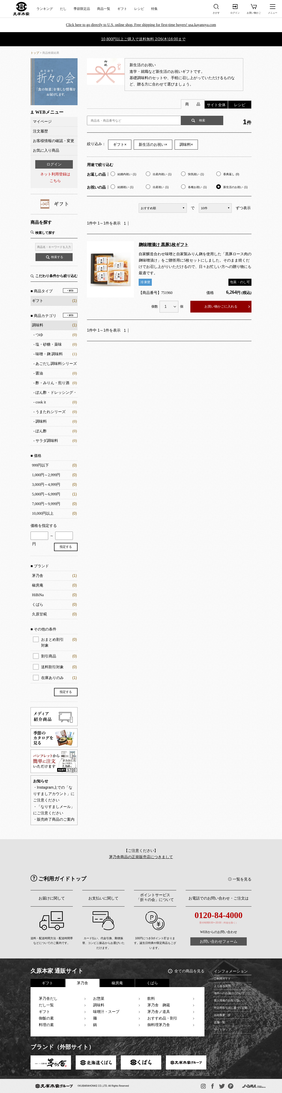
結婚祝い (125, 187)
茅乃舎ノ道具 (158, 1012)
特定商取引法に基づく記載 (231, 1007)
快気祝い (196, 174)
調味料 (37, 325)
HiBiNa (38, 595)
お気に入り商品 (46, 150)
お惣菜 (98, 998)
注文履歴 (40, 131)
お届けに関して (52, 898)
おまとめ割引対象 (59, 642)
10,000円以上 (43, 513)
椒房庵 (37, 585)
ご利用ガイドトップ (62, 879)
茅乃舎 (37, 576)
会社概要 (219, 1015)
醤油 (39, 373)
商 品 (192, 104)
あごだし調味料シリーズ (56, 364)
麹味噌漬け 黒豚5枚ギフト (163, 244)
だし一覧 (46, 1005)
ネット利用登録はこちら (55, 177)
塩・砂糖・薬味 (48, 344)
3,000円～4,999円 (46, 485)
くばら (37, 604)
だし (63, 9)
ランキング (44, 9)
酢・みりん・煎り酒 (52, 383)
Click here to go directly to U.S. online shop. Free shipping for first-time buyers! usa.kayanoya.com (141, 25)
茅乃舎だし (48, 998)
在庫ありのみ (59, 678)
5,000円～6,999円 (46, 494)
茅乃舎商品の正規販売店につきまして (141, 857)
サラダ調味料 (46, 441)
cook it (40, 402)
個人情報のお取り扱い (228, 1000)
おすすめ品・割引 (162, 1018)
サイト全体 (216, 105)
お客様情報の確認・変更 (53, 141)
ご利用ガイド (222, 978)
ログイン (54, 164)
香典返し (231, 174)
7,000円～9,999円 (46, 504)
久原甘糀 (39, 614)
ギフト (122, 9)
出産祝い (161, 187)
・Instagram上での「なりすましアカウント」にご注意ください (53, 793)
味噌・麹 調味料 (49, 354)
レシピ (139, 9)
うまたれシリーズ (50, 412)
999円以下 (40, 465)
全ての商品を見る (189, 971)
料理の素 (46, 1025)
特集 (154, 9)
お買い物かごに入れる (220, 306)
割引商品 (59, 656)
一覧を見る (242, 879)
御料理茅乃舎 (158, 1025)
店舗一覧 (219, 1022)
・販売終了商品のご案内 (53, 819)
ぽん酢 (41, 431)
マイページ (42, 122)
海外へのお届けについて (229, 993)
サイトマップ (222, 1029)
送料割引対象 (59, 667)
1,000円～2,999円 (46, 475)
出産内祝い (162, 174)
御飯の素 (46, 1018)
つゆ (39, 335)
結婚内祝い (127, 174)
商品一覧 (103, 9)
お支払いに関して (103, 898)
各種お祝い (197, 187)
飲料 (151, 998)
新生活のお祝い (153, 145)
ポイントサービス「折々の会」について (155, 897)
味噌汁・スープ (106, 1012)
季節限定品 (82, 9)
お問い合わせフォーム (218, 941)
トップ (35, 52)
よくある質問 (222, 986)
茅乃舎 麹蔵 (158, 1005)
